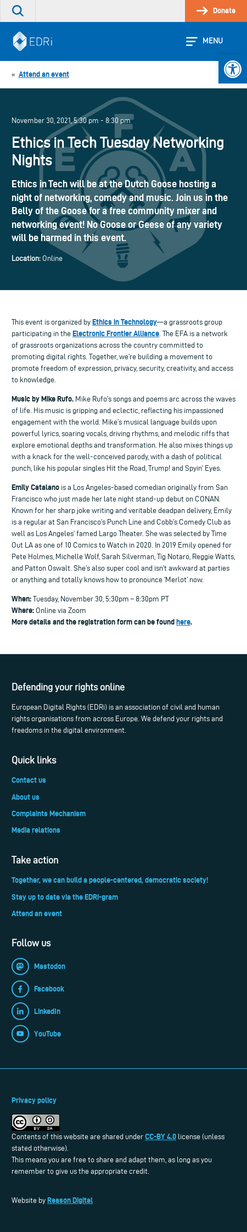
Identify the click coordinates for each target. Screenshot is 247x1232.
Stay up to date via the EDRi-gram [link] (65, 897)
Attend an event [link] (37, 913)
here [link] (183, 621)
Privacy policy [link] (34, 1100)
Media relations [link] (36, 830)
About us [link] (26, 797)
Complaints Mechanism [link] (49, 813)
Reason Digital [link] (70, 1200)
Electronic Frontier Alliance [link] (115, 333)
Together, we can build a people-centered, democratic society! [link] (110, 880)
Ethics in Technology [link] (124, 321)
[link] (232, 69)
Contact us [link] (29, 780)
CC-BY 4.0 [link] (160, 1136)
